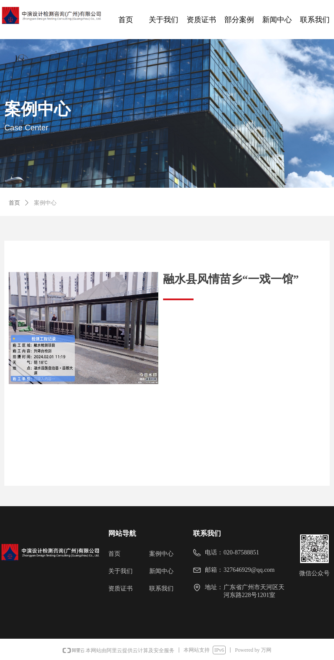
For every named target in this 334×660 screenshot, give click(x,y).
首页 (14, 202)
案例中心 (45, 202)
